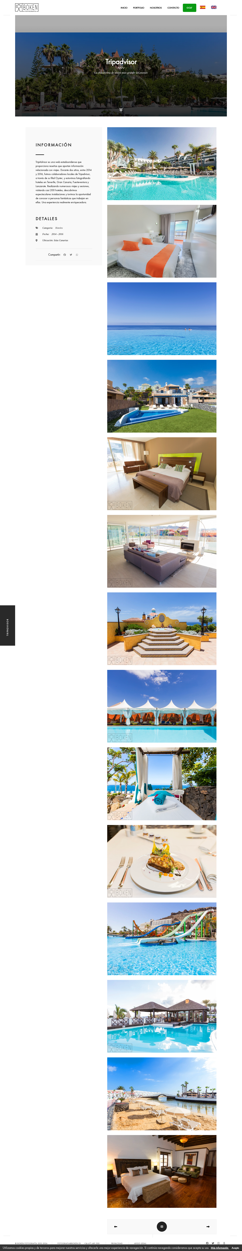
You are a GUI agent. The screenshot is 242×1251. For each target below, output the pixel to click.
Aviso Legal (140, 1243)
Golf (189, 7)
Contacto (173, 7)
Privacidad (117, 1243)
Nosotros (156, 7)
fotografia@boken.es (69, 1243)
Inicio (124, 7)
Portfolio (138, 7)
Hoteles (59, 228)
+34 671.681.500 (91, 1243)
